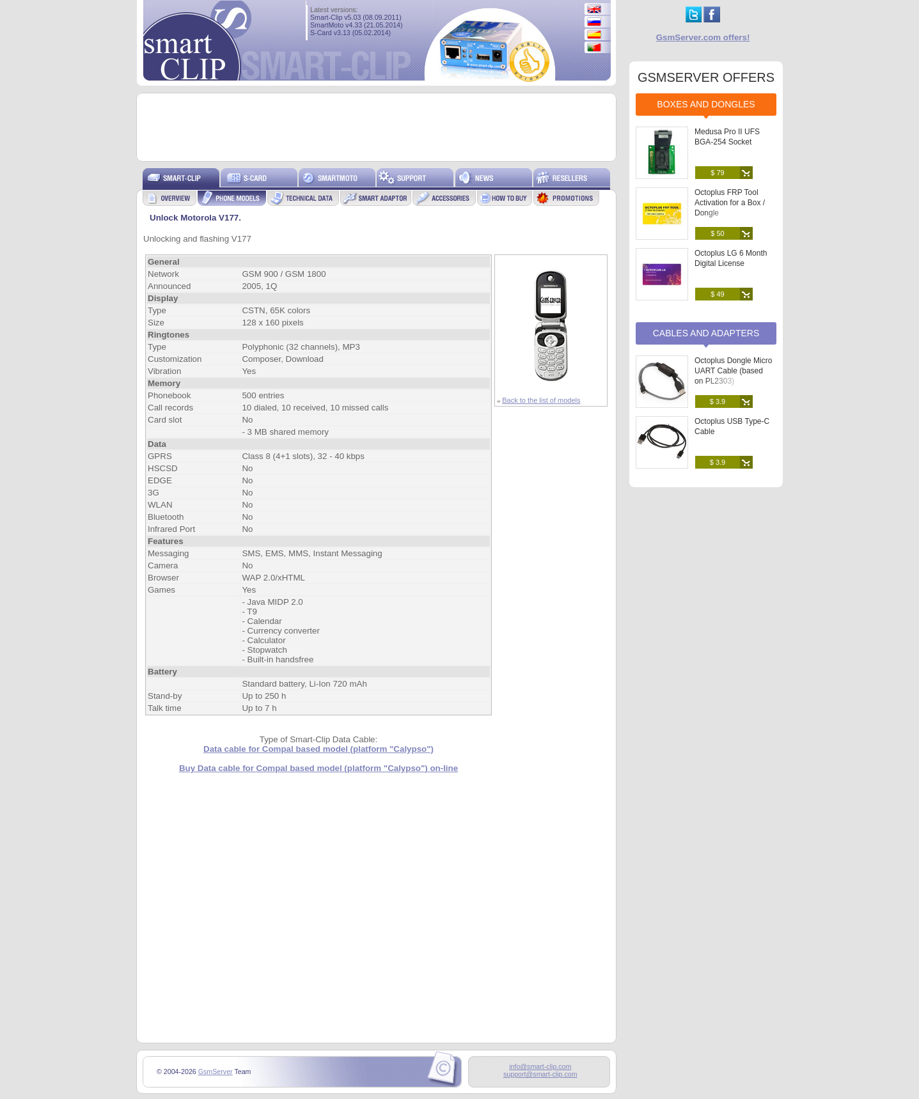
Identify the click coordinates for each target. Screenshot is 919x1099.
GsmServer (215, 1071)
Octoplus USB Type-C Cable (732, 426)
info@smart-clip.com (540, 1066)
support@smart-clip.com (540, 1074)
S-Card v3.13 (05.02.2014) (350, 32)
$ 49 (717, 294)
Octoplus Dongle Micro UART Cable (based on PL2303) (733, 371)
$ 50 (717, 233)
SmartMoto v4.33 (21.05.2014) (356, 25)
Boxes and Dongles (706, 104)
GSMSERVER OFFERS (706, 77)
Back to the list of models (541, 400)
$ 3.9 (717, 401)
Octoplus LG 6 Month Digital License (731, 258)
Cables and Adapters (706, 333)
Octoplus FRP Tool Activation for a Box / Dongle (730, 202)
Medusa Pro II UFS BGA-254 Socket (727, 136)
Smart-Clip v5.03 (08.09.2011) (356, 17)
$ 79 (717, 172)
